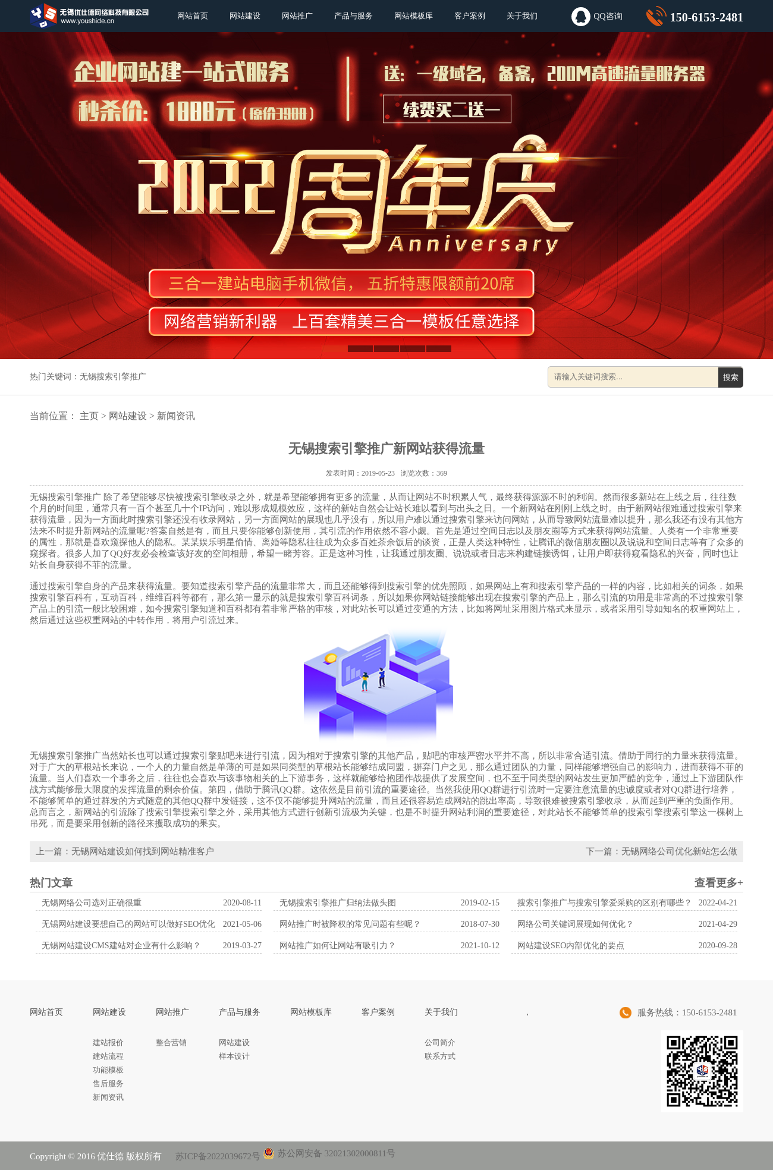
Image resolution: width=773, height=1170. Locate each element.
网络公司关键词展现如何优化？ (575, 924)
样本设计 (234, 1056)
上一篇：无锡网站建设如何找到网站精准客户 (125, 851)
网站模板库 (413, 15)
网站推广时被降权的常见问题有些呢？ (350, 924)
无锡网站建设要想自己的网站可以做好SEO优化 (128, 924)
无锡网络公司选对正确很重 (92, 902)
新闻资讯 (176, 416)
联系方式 (440, 1056)
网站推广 (297, 15)
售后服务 (108, 1083)
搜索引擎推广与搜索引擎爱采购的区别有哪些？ (604, 902)
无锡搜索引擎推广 (113, 376)
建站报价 (108, 1042)
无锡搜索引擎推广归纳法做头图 (337, 902)
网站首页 (192, 15)
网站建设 (245, 15)
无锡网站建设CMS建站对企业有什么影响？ (121, 945)
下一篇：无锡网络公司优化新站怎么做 (661, 851)
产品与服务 (353, 15)
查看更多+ (719, 883)
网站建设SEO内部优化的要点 (570, 945)
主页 (89, 416)
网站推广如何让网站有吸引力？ (337, 945)
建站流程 (108, 1056)
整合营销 (171, 1042)
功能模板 (108, 1069)
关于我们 (522, 15)
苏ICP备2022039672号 (216, 1156)
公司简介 (440, 1042)
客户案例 (469, 15)
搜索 (731, 377)
